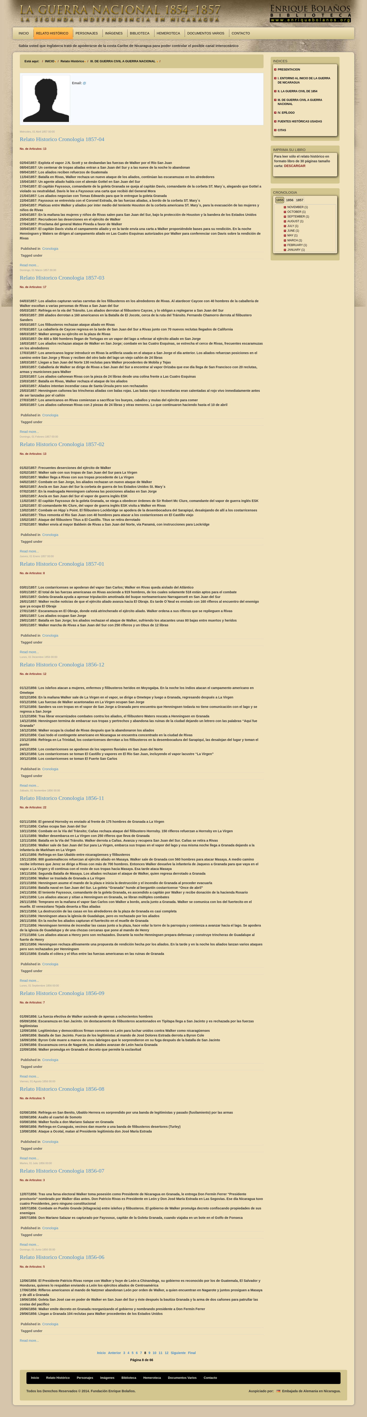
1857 (299, 200)
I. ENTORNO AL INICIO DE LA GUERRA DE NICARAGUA (304, 80)
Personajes (87, 33)
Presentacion (289, 69)
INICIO (49, 61)
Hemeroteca (168, 33)
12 (167, 1353)
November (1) (297, 207)
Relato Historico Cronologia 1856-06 (62, 1257)
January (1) (296, 249)
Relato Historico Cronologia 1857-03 (62, 278)
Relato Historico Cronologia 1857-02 (62, 444)
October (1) (296, 211)
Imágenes (114, 33)
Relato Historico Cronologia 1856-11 (62, 798)
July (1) (292, 226)
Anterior (114, 1353)
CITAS (282, 130)
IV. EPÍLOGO (286, 112)
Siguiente (178, 1353)
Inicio (24, 33)
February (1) (297, 245)
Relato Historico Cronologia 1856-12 (62, 664)
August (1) (295, 221)
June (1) (293, 230)
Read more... (29, 265)
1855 (279, 200)
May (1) (292, 235)
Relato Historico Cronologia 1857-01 (62, 564)
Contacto (241, 33)
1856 (289, 200)
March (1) (294, 240)
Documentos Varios (205, 33)
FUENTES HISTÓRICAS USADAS (300, 121)
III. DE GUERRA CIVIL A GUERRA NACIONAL (123, 61)
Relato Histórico (52, 33)
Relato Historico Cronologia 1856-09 (62, 993)
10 (155, 1353)
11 (160, 1353)
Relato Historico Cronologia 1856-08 (62, 1089)
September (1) (298, 216)
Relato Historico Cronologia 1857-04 (62, 139)
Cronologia (50, 249)
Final (192, 1353)
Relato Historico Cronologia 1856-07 (62, 1171)
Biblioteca (139, 33)
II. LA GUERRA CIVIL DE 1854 (297, 91)
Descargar (294, 166)
